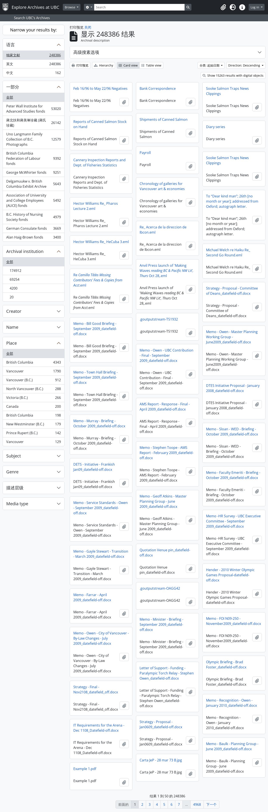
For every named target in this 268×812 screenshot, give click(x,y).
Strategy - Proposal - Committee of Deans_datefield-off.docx (232, 291)
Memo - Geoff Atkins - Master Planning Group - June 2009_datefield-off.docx (163, 501)
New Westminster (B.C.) (33, 425)
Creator (13, 311)
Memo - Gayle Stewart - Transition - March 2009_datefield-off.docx (100, 554)
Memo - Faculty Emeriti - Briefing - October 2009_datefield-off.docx (233, 475)
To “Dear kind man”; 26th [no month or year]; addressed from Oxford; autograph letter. (232, 201)
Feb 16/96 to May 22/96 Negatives (100, 88)
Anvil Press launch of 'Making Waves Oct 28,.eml (166, 270)
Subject (13, 456)
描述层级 (14, 488)
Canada (33, 407)
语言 (10, 45)
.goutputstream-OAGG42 (160, 588)
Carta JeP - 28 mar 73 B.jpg (161, 760)
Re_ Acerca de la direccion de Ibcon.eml (163, 230)
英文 (33, 64)
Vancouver (33, 372)
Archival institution (24, 251)
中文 (33, 73)
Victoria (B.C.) (33, 398)
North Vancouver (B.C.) (33, 389)
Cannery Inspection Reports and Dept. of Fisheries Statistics (99, 162)
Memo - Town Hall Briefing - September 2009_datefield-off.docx (95, 377)
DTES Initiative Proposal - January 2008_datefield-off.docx (233, 388)
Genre (12, 472)
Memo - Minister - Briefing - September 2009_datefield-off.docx (161, 624)
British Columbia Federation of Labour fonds (33, 158)
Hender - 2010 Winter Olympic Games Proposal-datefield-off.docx (230, 575)
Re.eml (97, 280)
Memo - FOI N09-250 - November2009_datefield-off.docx (233, 621)
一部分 (12, 87)
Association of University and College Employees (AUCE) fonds (33, 200)
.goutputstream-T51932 (159, 319)
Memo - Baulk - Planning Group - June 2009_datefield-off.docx (232, 746)
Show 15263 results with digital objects (233, 75)
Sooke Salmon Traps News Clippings (227, 91)
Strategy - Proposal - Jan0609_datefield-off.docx (161, 724)
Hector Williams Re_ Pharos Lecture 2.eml (95, 206)
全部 (9, 97)
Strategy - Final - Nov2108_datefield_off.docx (95, 689)
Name (12, 327)
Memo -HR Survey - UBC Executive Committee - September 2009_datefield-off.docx (233, 521)
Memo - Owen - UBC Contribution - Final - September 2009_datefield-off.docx (166, 355)
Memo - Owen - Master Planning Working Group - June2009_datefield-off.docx (232, 336)
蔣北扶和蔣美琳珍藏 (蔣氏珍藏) (33, 123)
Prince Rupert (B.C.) (33, 433)
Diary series (215, 126)
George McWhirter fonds (33, 173)
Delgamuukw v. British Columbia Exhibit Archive (33, 184)
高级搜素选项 (86, 52)
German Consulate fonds (33, 229)
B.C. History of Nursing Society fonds (33, 217)
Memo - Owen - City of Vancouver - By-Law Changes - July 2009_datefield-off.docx (101, 638)
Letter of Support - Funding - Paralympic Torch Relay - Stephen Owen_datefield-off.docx (167, 673)
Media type (17, 504)
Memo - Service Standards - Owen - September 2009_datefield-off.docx (100, 507)
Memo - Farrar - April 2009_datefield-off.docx (92, 597)
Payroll (145, 152)
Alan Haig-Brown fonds (33, 238)
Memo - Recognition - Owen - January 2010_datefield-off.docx (231, 703)
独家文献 (33, 56)
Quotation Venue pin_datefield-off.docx (165, 553)
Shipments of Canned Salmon (164, 119)
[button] (223, 7)
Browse (70, 7)
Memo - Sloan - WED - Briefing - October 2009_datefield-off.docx (232, 432)
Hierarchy (103, 65)
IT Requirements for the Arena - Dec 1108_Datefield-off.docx (98, 728)
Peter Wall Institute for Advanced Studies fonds (33, 109)
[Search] (139, 7)
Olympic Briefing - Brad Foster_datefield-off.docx (226, 664)
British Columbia (33, 363)
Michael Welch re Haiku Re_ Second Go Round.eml (228, 252)
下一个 (211, 804)
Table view (151, 65)
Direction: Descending (244, 65)
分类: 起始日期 (210, 65)
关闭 (87, 27)
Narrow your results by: (33, 30)
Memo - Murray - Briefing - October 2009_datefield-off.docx (99, 423)
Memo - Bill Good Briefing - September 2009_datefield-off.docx (95, 328)
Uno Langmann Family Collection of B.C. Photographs (33, 139)
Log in (255, 7)
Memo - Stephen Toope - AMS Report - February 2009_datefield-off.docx (167, 452)
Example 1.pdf (84, 768)
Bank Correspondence (158, 88)
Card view (128, 65)
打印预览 (80, 65)
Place (11, 343)
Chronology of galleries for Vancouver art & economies (162, 186)
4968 (197, 804)
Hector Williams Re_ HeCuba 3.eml (101, 241)
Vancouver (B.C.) (33, 380)
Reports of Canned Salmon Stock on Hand (99, 124)
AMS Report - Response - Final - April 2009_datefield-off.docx (165, 407)
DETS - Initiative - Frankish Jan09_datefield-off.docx (94, 467)
